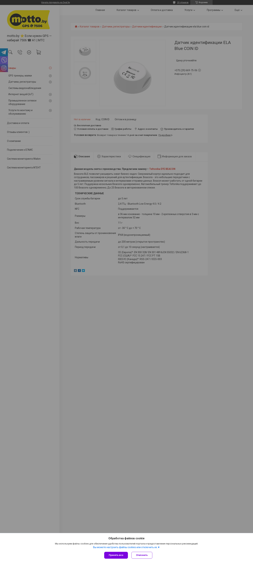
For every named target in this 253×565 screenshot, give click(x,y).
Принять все (116, 555)
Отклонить (142, 555)
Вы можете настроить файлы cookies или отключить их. (125, 547)
